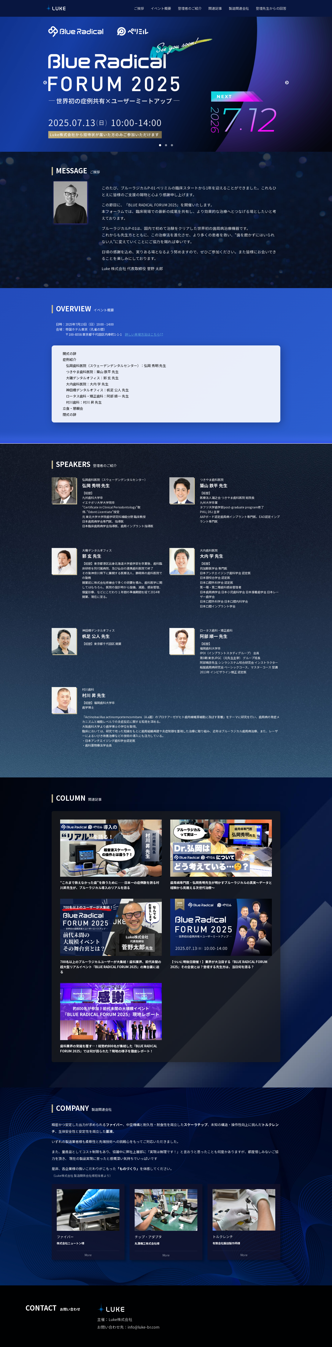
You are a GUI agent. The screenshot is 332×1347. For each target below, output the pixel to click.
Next (287, 83)
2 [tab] (166, 145)
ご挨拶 (139, 8)
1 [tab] (160, 145)
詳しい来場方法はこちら (144, 334)
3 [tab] (172, 145)
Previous (45, 83)
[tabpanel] (166, 82)
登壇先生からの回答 (271, 8)
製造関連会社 (239, 8)
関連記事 (215, 8)
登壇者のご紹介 (190, 8)
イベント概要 (161, 8)
